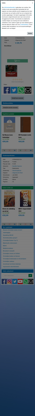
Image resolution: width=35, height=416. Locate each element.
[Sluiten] (32, 3)
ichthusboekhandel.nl (10, 7)
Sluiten (30, 33)
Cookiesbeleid (24, 24)
